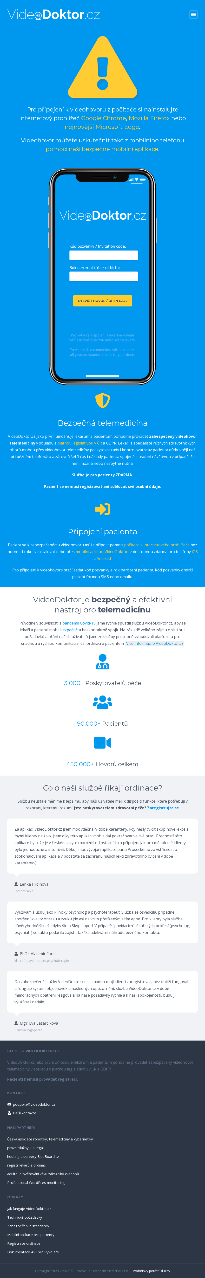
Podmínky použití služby (151, 1271)
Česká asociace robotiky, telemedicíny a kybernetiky (50, 1139)
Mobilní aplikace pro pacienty (30, 1234)
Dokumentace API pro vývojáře (33, 1252)
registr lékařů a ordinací (26, 1165)
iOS (195, 551)
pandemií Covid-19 (79, 623)
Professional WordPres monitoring (36, 1182)
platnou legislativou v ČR (79, 443)
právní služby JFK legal (25, 1147)
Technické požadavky (24, 1217)
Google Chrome (103, 118)
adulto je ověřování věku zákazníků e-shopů (43, 1173)
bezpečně (69, 629)
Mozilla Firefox (149, 118)
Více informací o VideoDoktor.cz (154, 643)
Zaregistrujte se (163, 808)
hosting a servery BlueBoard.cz (33, 1156)
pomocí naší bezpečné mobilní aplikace (102, 149)
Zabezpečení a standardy (28, 1225)
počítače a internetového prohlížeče (157, 545)
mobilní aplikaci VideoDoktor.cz (104, 551)
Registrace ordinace (23, 1243)
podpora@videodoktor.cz (31, 1104)
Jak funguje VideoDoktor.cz (29, 1208)
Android (104, 558)
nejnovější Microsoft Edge (102, 126)
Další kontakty (21, 1113)
